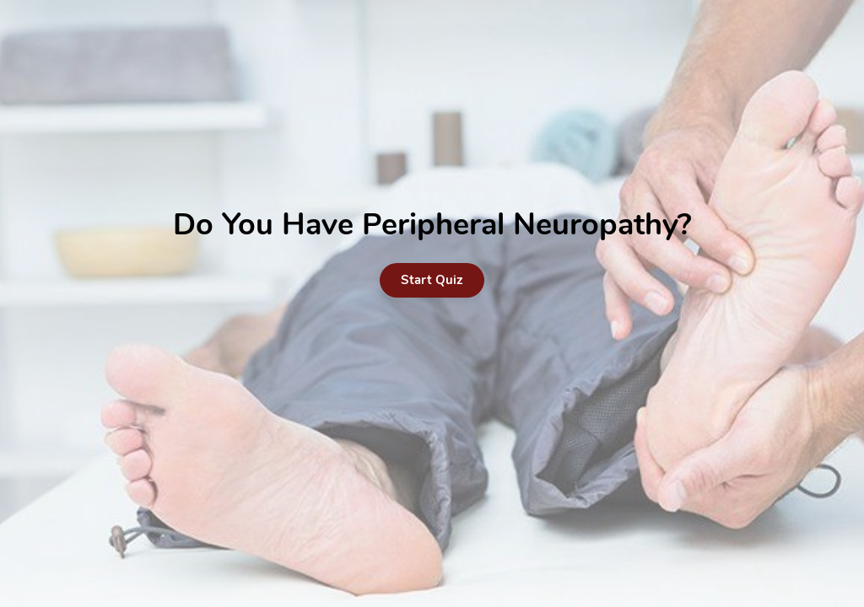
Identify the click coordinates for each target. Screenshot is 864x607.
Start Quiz (432, 279)
